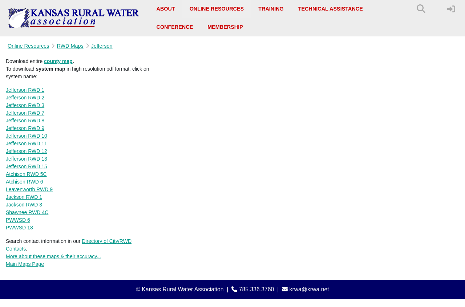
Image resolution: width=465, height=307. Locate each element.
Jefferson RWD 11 (26, 143)
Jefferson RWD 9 (25, 128)
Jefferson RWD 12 (26, 151)
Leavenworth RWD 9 (29, 189)
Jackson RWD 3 (24, 205)
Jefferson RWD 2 (25, 98)
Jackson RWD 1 (24, 197)
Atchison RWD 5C (26, 174)
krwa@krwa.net (309, 289)
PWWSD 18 (19, 228)
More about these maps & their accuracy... (53, 256)
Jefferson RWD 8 (25, 120)
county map (58, 61)
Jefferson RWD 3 (25, 105)
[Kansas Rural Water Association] (74, 18)
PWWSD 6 (18, 220)
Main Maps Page (25, 264)
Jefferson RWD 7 (25, 113)
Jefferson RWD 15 (26, 166)
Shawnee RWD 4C (27, 212)
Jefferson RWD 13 (26, 159)
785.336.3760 (256, 289)
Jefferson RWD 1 (25, 90)
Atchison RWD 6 (24, 182)
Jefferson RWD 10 (26, 136)
